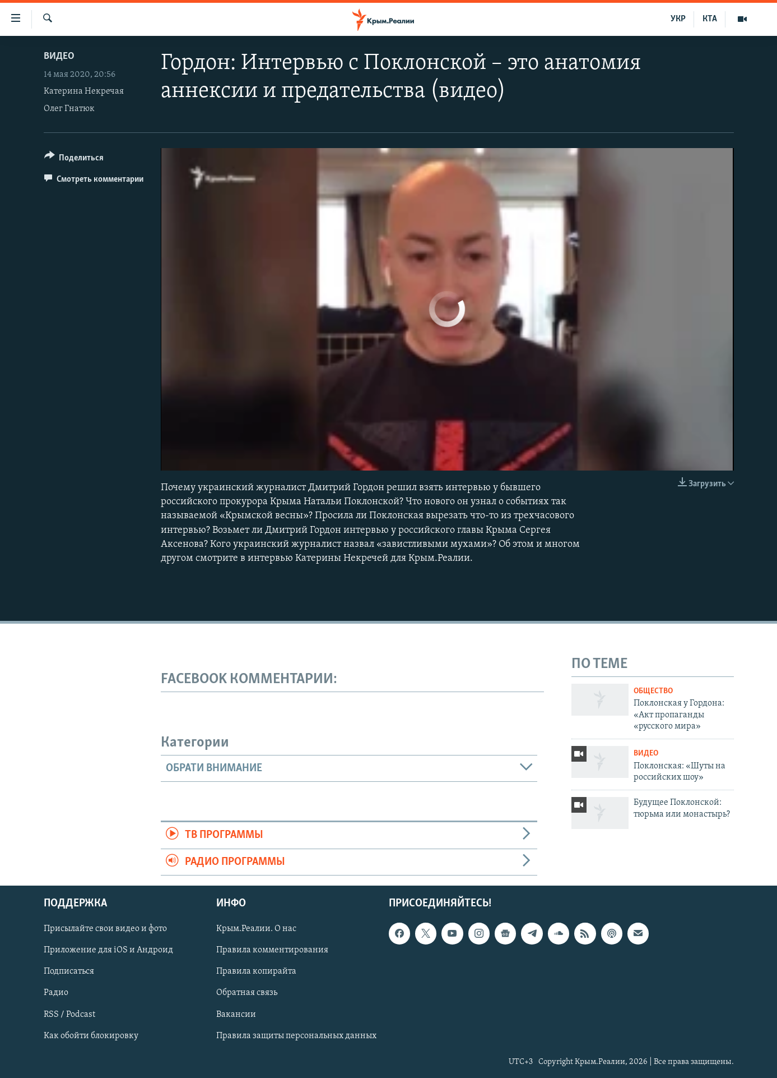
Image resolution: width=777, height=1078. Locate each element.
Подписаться (69, 971)
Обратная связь (246, 992)
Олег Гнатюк (69, 108)
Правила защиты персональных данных (296, 1035)
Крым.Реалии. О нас (256, 928)
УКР (678, 19)
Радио (56, 992)
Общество (653, 691)
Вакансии (236, 1014)
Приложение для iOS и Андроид (108, 950)
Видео (59, 56)
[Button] (74, 159)
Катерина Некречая (84, 91)
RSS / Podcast (69, 1014)
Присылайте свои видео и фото (105, 928)
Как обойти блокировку (91, 1035)
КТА (709, 19)
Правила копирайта (256, 971)
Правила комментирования (272, 950)
